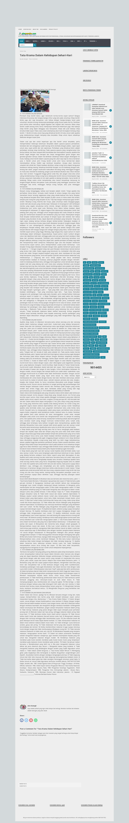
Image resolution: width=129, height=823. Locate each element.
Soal (72, 41)
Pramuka (86, 339)
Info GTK (93, 283)
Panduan (103, 316)
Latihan (86, 307)
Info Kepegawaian (103, 283)
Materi (86, 310)
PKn (100, 336)
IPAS (106, 289)
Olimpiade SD (102, 313)
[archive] (89, 377)
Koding (95, 301)
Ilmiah (43, 41)
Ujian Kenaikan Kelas (103, 348)
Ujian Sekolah (87, 351)
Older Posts (23, 786)
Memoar (105, 310)
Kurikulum (93, 304)
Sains (85, 345)
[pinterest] (31, 720)
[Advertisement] (64, 12)
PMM (104, 336)
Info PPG (97, 286)
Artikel (101, 262)
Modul (86, 313)
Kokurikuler (102, 301)
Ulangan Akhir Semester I (100, 351)
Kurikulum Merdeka (103, 304)
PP (84, 41)
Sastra (35, 41)
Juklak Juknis (87, 292)
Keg (58, 41)
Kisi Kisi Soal (87, 301)
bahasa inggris (100, 268)
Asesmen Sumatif (95, 265)
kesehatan (105, 298)
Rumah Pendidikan (101, 342)
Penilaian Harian (104, 327)
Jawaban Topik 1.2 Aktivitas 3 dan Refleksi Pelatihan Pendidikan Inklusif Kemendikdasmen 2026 (99, 156)
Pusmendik (103, 339)
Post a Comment (33, 59)
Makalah (101, 307)
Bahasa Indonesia (88, 268)
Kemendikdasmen (95, 298)
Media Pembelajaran (95, 310)
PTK (92, 339)
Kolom (51, 41)
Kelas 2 (100, 295)
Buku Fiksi (104, 271)
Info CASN (102, 280)
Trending (92, 41)
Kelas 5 (106, 295)
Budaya (98, 271)
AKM (89, 262)
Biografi (86, 271)
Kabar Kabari (87, 295)
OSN (90, 316)
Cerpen (104, 274)
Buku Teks (97, 274)
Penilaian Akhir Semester (90, 327)
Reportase (87, 342)
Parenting (87, 318)
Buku (27, 41)
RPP (93, 342)
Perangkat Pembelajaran (90, 333)
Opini (85, 316)
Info (78, 41)
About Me (35, 29)
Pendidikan (102, 321)
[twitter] (26, 720)
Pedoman (94, 318)
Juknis (94, 292)
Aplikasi (95, 262)
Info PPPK (104, 286)
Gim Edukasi (87, 280)
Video (102, 357)
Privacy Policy (53, 29)
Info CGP (86, 283)
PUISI (97, 339)
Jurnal (100, 292)
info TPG (86, 289)
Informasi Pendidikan (97, 289)
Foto (102, 277)
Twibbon (93, 348)
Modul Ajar (93, 313)
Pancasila (96, 316)
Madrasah (93, 307)
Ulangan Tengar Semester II (91, 357)
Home (20, 29)
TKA (97, 345)
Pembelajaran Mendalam (90, 321)
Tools (65, 41)
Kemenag (86, 298)
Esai (91, 277)
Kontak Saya (27, 29)
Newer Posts (23, 783)
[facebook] (21, 720)
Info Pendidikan (88, 286)
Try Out (86, 348)
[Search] (26, 45)
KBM (94, 295)
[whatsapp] (35, 720)
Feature (96, 277)
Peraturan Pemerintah (90, 336)
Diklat (85, 277)
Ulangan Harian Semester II (91, 354)
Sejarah (91, 345)
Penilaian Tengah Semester (91, 330)
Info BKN (95, 280)
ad (84, 262)
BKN (92, 271)
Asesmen (86, 265)
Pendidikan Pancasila (89, 324)
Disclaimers (43, 29)
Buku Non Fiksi (88, 274)
